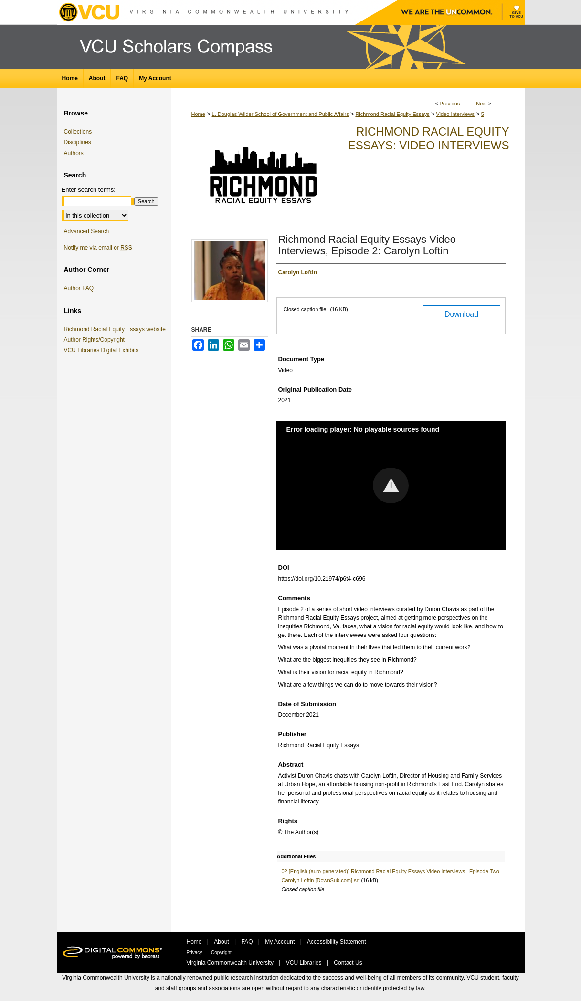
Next (481, 103)
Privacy (195, 952)
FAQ (247, 941)
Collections (78, 131)
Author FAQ (79, 288)
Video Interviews (455, 114)
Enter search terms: (89, 189)
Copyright (221, 952)
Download (461, 314)
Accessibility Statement (336, 941)
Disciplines (77, 142)
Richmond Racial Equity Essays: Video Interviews (428, 138)
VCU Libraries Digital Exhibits (103, 350)
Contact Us (348, 962)
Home (198, 114)
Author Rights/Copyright (96, 339)
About (222, 941)
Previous (450, 103)
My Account (280, 941)
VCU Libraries (304, 962)
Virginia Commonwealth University (231, 962)
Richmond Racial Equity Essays (392, 114)
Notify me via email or (98, 247)
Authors (74, 153)
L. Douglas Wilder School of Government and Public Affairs (280, 114)
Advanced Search (86, 231)
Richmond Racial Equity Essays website (116, 329)
